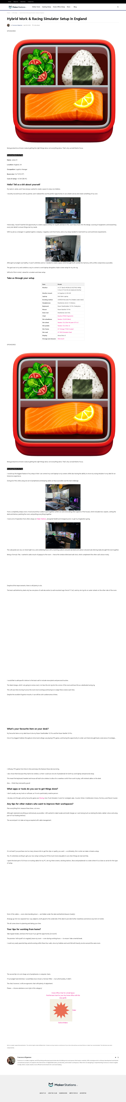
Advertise (23, 2)
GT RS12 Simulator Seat (65, 332)
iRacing (41, 798)
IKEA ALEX (61, 339)
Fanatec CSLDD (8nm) (64, 319)
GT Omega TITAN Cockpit (66, 329)
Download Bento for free (15, 155)
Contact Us (31, 2)
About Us (15, 2)
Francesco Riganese (17, 25)
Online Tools (36, 7)
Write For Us (73, 1093)
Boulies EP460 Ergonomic (65, 316)
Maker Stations (41, 519)
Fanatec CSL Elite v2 (64, 326)
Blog (75, 7)
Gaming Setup (46, 7)
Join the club (52, 1093)
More (68, 7)
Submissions (63, 1093)
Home (9, 2)
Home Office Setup (59, 7)
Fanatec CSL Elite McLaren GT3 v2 (68, 322)
